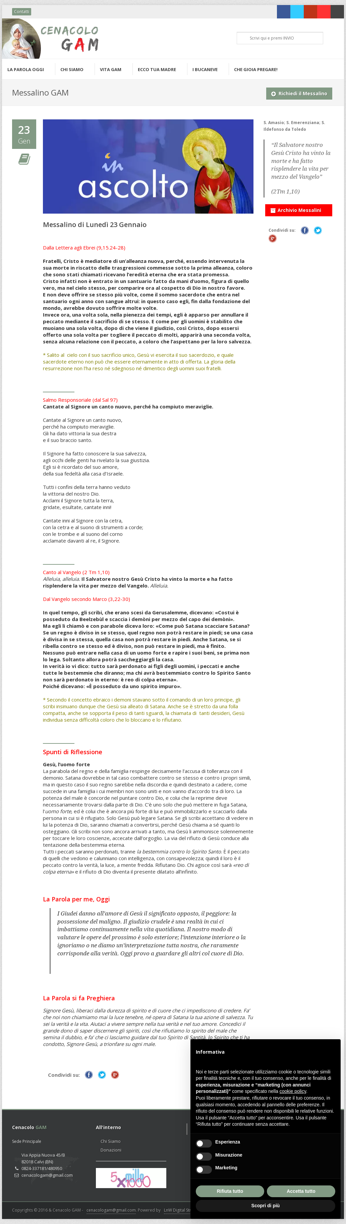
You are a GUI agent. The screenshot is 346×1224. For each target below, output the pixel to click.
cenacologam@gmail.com (111, 1210)
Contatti (21, 11)
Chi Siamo (111, 1141)
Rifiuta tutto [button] (230, 1191)
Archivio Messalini (295, 209)
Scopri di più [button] (265, 1205)
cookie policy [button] (293, 1091)
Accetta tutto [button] (301, 1191)
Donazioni (111, 1150)
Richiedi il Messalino (299, 92)
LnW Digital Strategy (182, 1210)
